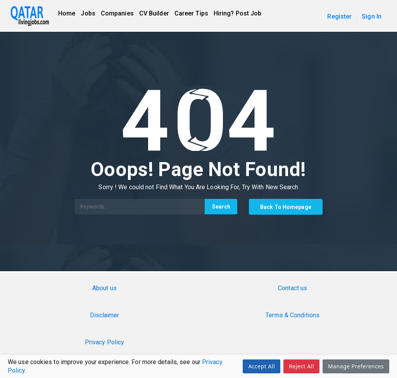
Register (339, 16)
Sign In (371, 16)
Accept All (261, 366)
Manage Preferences (356, 366)
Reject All (301, 366)
